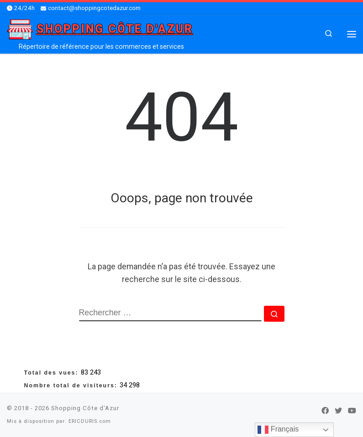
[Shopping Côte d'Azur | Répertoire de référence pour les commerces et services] (20, 28)
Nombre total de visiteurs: (72, 385)
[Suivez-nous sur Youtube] (352, 411)
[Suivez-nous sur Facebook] (325, 411)
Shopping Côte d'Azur (85, 408)
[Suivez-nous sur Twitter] (338, 411)
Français (278, 429)
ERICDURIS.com (89, 421)
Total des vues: (52, 373)
